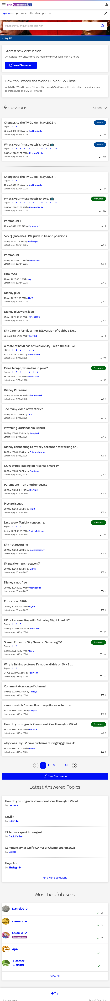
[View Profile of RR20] (32, 509)
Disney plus (12, 293)
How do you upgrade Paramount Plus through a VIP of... (41, 724)
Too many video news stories (23, 409)
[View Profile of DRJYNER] (33, 490)
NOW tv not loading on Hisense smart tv (31, 466)
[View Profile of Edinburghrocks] (37, 452)
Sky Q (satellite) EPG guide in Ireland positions (35, 236)
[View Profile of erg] (29, 279)
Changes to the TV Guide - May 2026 (29, 122)
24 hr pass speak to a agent (23, 832)
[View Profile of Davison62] (34, 260)
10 (51, 148)
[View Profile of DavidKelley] (16, 836)
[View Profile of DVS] (30, 414)
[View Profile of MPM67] (33, 748)
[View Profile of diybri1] (32, 606)
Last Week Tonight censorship (24, 522)
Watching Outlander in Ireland (24, 428)
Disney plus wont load (19, 312)
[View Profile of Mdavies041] (35, 588)
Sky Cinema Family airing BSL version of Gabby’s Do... (40, 330)
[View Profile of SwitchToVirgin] (36, 531)
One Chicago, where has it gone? (26, 368)
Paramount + (13, 255)
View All (55, 976)
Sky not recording (16, 544)
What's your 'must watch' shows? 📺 (29, 144)
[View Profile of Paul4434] (33, 673)
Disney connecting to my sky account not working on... (41, 447)
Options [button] (97, 107)
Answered (98, 199)
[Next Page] (74, 765)
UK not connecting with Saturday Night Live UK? (37, 620)
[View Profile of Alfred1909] (34, 317)
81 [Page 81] (66, 765)
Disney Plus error (15, 390)
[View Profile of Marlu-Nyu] (32, 241)
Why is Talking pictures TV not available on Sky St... (38, 664)
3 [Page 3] (54, 765)
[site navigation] (3, 4)
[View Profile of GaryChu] (14, 821)
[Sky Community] (20, 4)
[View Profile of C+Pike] (33, 569)
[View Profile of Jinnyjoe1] (34, 433)
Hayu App (11, 863)
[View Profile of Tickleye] (33, 692)
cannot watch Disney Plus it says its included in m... (38, 705)
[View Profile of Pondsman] (35, 471)
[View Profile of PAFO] (31, 651)
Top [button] (56, 993)
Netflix (9, 817)
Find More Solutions (55, 877)
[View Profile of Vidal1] (12, 852)
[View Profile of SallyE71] (33, 710)
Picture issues (13, 503)
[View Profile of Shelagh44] (15, 867)
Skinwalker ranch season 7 (22, 563)
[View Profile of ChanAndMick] (35, 395)
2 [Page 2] (48, 765)
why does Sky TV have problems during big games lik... (40, 743)
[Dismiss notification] (105, 13)
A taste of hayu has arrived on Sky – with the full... (38, 346)
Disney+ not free (15, 582)
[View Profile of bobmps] (33, 729)
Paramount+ (12, 221)
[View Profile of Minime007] (33, 376)
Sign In (106, 5)
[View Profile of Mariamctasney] (37, 550)
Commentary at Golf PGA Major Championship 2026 (40, 848)
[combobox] (50, 26)
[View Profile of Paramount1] (34, 226)
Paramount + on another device (25, 485)
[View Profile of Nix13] (30, 298)
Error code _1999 (15, 601)
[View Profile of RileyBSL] (33, 336)
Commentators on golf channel (25, 686)
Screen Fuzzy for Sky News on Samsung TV (33, 642)
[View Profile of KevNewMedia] (35, 131)
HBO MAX (10, 274)
